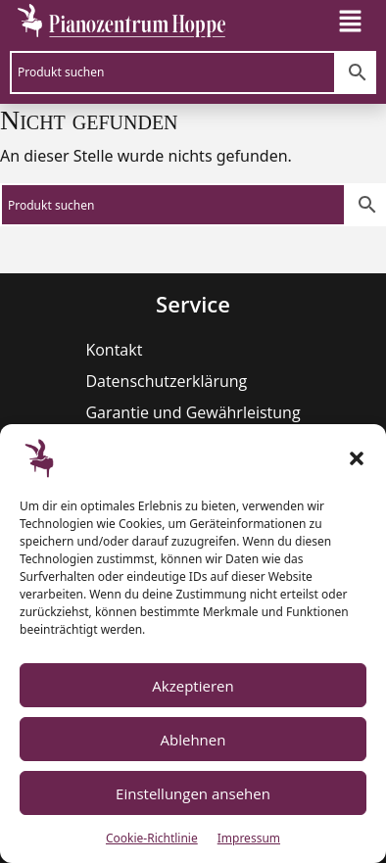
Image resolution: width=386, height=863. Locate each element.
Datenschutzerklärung (166, 381)
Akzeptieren (192, 685)
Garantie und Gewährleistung (192, 412)
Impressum (248, 838)
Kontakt (113, 349)
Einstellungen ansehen (193, 793)
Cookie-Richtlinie (152, 838)
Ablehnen (193, 739)
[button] (356, 458)
